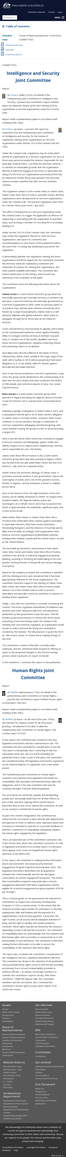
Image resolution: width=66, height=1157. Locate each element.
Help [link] (16, 1150)
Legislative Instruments (45, 1046)
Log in (60, 12)
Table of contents (15, 26)
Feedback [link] (6, 1150)
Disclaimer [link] (53, 1147)
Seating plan (7, 1021)
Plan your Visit (41, 1097)
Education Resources (44, 1018)
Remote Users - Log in (12, 1069)
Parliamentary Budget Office (15, 1115)
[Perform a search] (4, 17)
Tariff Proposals (42, 1043)
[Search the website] (9, 17)
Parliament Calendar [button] (36, 12)
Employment (8, 1078)
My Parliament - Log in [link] (12, 1066)
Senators (6, 1018)
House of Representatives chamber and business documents (13, 1040)
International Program (44, 1024)
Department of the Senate (14, 1100)
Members (6, 1049)
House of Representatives (13, 1034)
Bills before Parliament (45, 1034)
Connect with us (42, 1075)
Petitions (39, 1072)
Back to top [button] (57, 1155)
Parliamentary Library (44, 1021)
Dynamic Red (7, 1015)
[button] (59, 17)
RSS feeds (7, 1087)
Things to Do (40, 1091)
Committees (40, 1056)
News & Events (41, 1009)
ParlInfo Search (10, 1072)
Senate (5, 1009)
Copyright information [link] (36, 1147)
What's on (39, 1088)
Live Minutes (7, 1046)
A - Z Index (7, 1081)
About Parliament (42, 1015)
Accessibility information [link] (12, 1147)
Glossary (7, 1084)
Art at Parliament (42, 1094)
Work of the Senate (10, 1012)
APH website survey (12, 1075)
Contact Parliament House (46, 1078)
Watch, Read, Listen (43, 1012)
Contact (51, 12)
